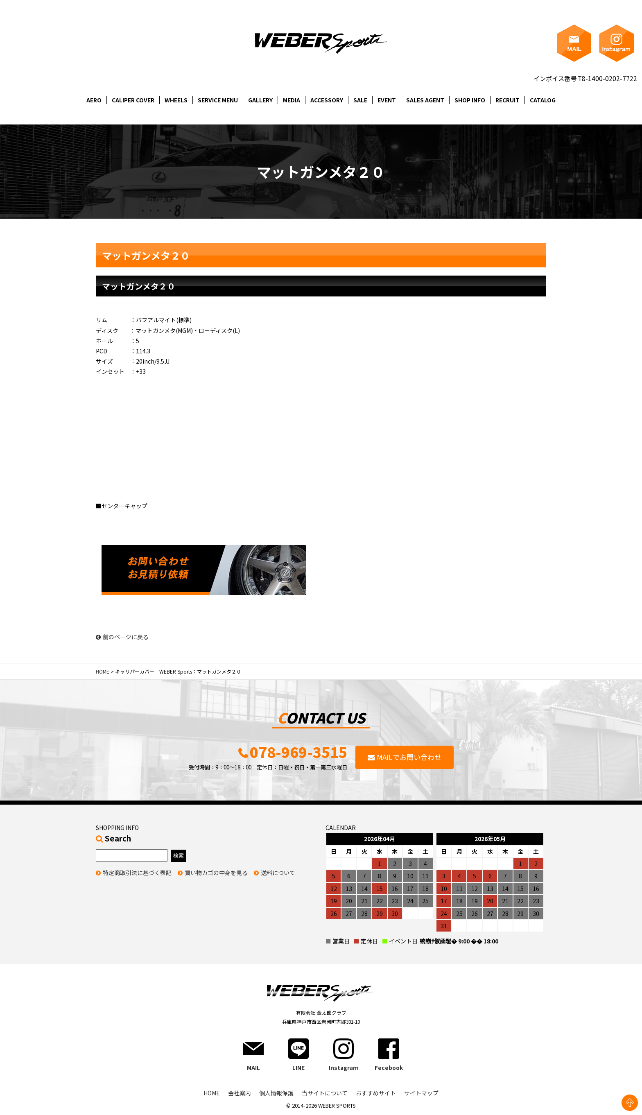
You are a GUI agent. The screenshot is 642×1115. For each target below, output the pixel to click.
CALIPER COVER (133, 100)
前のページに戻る (122, 637)
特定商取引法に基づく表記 (137, 873)
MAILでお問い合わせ (409, 758)
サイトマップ (421, 1094)
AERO (94, 100)
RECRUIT (507, 100)
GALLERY (260, 100)
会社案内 (239, 1094)
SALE (360, 100)
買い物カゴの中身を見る (216, 873)
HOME (102, 671)
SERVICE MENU (218, 100)
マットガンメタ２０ (138, 286)
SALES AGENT (425, 100)
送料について (278, 873)
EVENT (387, 100)
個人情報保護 (276, 1094)
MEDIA (291, 100)
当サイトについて (325, 1094)
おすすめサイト (376, 1094)
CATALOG (543, 100)
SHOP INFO (469, 100)
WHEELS (176, 100)
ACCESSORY (326, 100)
